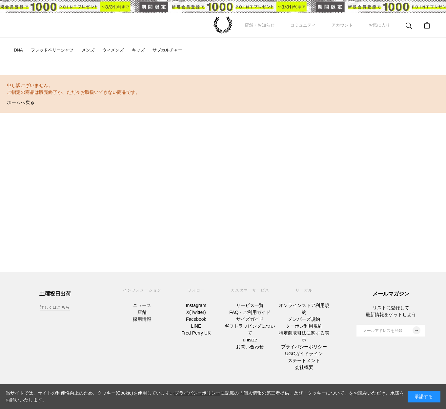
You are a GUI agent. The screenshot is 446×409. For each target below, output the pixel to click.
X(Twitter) (196, 312)
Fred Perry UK (196, 333)
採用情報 (142, 319)
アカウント (342, 25)
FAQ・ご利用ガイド (250, 312)
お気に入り (379, 25)
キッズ (138, 50)
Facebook (196, 319)
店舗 (142, 312)
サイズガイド (250, 319)
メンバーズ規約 (304, 319)
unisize (250, 339)
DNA (18, 50)
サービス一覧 (250, 305)
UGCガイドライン (304, 353)
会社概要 (304, 367)
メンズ (88, 50)
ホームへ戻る (20, 102)
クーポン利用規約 (304, 326)
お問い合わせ (250, 346)
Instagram (196, 305)
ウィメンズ (113, 50)
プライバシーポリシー (304, 346)
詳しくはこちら (55, 307)
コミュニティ (303, 25)
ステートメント (304, 360)
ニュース (142, 305)
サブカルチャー (167, 50)
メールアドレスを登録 (391, 330)
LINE (196, 326)
